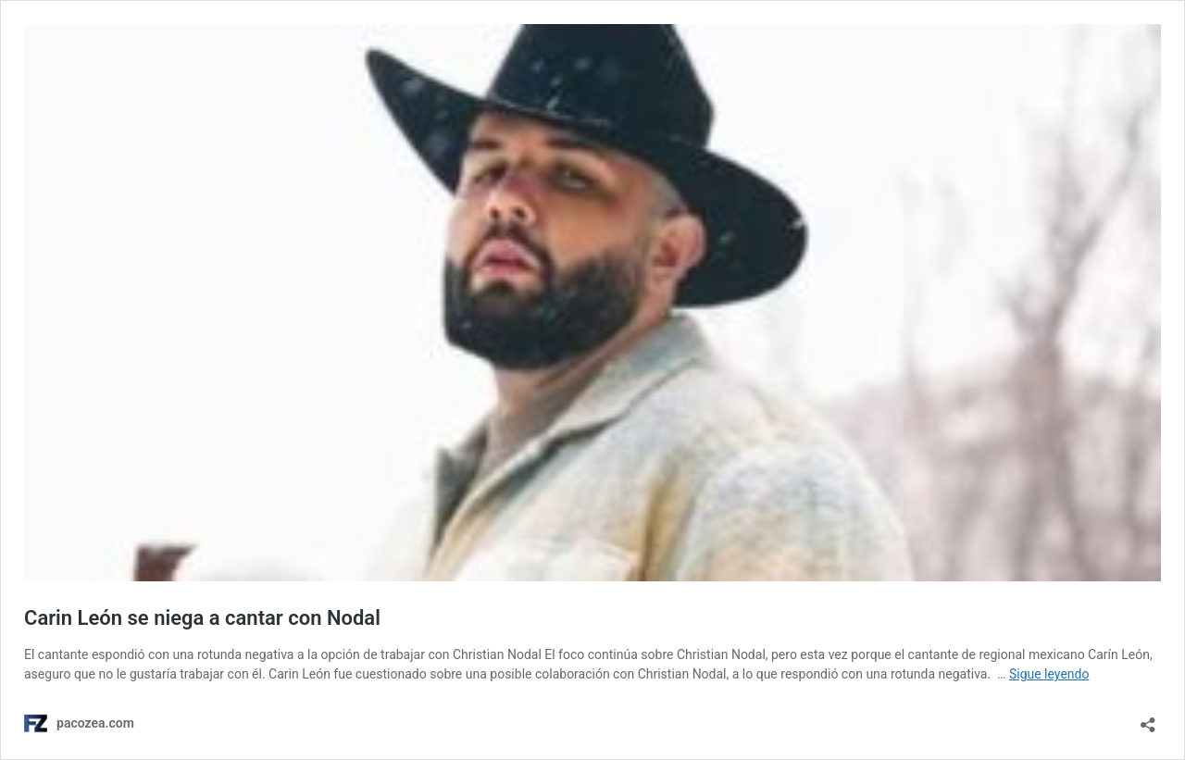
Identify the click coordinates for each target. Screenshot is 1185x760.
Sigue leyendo (1049, 674)
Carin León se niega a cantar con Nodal (202, 617)
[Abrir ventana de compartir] (1148, 718)
